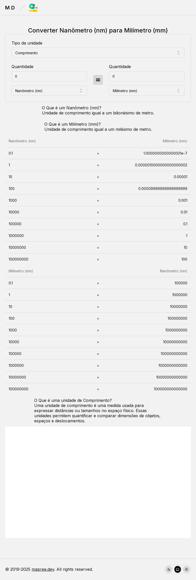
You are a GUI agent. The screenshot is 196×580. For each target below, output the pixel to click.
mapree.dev (43, 569)
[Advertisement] (98, 482)
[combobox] (98, 53)
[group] (177, 569)
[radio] (168, 569)
